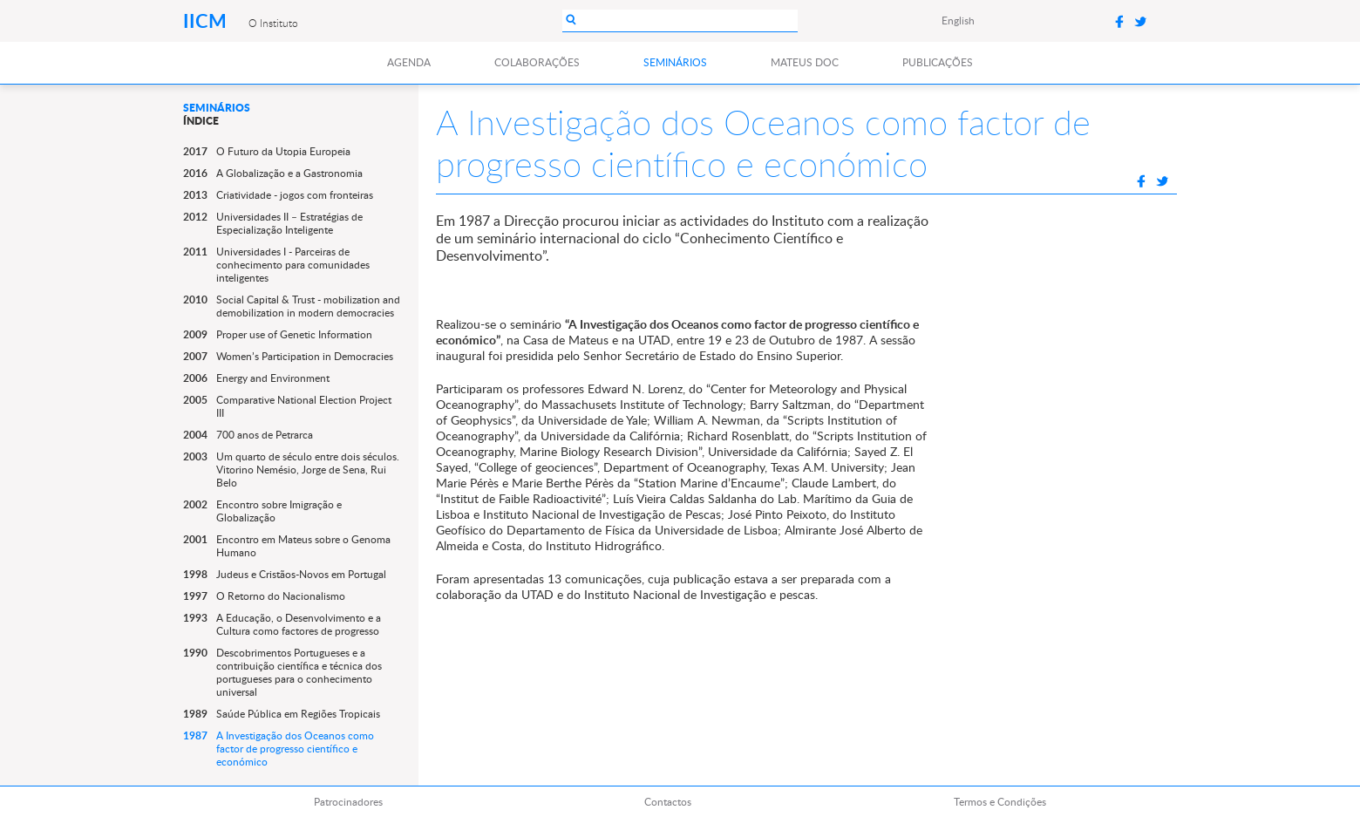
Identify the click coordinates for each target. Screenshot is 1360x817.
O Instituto (273, 22)
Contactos (667, 801)
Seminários (675, 62)
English (958, 20)
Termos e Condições (1000, 801)
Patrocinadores (348, 801)
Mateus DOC (805, 62)
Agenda (409, 62)
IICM (207, 20)
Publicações (937, 62)
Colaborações (537, 62)
